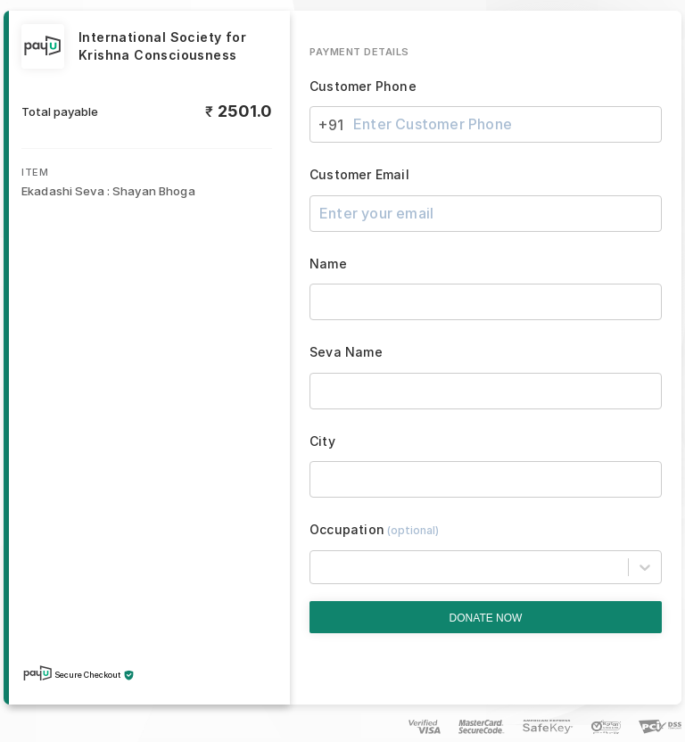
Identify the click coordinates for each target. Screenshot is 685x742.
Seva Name (346, 352)
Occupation (374, 530)
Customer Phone (363, 86)
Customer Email (359, 175)
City (322, 441)
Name (328, 264)
